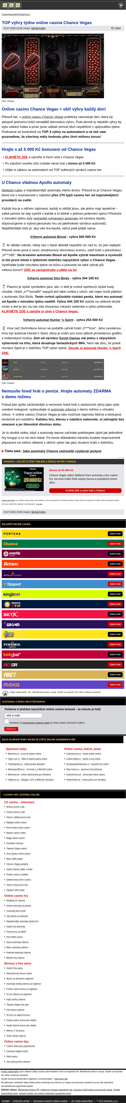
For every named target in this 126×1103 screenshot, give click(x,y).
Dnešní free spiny (14, 968)
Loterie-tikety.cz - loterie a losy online (83, 759)
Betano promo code (15, 807)
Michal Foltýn (38, 28)
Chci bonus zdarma (15, 1010)
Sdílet (116, 28)
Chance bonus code (15, 812)
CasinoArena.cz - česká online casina (83, 754)
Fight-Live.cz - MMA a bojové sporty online (27, 759)
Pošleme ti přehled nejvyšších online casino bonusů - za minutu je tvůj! (53, 709)
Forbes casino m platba (17, 874)
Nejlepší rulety (12, 190)
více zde (39, 504)
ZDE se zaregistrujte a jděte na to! (50, 270)
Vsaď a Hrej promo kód (17, 885)
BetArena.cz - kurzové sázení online (24, 754)
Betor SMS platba (14, 859)
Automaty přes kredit (15, 911)
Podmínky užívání (21, 1101)
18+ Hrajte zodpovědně (82, 1101)
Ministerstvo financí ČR (28, 1090)
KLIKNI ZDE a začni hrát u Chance (85, 490)
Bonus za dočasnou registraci (20, 978)
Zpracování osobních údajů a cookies (50, 1101)
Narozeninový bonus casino (19, 973)
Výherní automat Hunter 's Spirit (48, 320)
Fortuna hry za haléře (16, 932)
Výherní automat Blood (48, 237)
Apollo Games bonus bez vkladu (21, 1025)
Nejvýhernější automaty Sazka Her (22, 921)
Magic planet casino (15, 838)
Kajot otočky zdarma (15, 999)
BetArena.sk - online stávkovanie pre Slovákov (29, 774)
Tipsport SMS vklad (15, 890)
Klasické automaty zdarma (18, 952)
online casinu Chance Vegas (42, 117)
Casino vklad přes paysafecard (20, 1046)
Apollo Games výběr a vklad (19, 869)
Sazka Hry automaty (15, 926)
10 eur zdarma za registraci (19, 994)
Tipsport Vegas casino (16, 848)
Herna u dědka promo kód (18, 817)
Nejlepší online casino (16, 822)
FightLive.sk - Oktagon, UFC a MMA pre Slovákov (31, 780)
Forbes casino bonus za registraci (21, 989)
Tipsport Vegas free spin (17, 1004)
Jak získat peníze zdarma (18, 1061)
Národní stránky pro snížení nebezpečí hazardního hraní (45, 1093)
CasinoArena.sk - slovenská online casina (85, 774)
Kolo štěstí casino (14, 937)
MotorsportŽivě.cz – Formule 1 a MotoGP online (30, 769)
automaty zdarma (63, 409)
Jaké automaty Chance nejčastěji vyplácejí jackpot (62, 451)
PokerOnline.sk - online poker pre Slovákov (86, 780)
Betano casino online (16, 833)
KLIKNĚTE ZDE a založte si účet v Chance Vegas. (40, 311)
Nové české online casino (18, 827)
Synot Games (69, 338)
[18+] (121, 5)
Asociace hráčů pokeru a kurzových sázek (92, 1090)
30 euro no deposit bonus (18, 1015)
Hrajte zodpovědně (8, 500)
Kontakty (6, 1101)
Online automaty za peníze (18, 906)
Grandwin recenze (14, 843)
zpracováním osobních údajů (36, 723)
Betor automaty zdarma (17, 947)
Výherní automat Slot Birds (48, 278)
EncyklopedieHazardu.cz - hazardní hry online (87, 764)
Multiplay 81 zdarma (15, 900)
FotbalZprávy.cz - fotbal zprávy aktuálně (26, 764)
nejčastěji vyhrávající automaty (55, 218)
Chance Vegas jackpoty (17, 864)
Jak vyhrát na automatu (17, 916)
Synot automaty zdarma (17, 942)
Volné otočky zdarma (16, 1036)
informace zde (60, 1079)
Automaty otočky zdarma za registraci (23, 984)
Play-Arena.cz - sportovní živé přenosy (84, 769)
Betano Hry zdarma (15, 958)
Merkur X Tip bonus (15, 1030)
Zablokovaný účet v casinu (18, 879)
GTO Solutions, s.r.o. (108, 1101)
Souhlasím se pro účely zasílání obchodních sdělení (47, 723)
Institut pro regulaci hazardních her (56, 1090)
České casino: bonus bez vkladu (21, 1020)
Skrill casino (12, 1056)
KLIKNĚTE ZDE (16, 157)
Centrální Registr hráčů (17, 1051)
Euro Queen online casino (18, 853)
